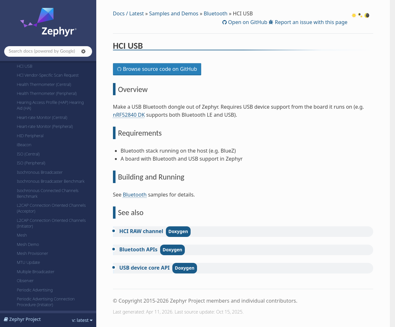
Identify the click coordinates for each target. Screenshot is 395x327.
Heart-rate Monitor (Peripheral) (45, 126)
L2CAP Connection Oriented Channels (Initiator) (51, 223)
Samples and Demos (173, 13)
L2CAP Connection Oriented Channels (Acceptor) (51, 208)
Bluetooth (216, 13)
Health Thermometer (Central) (44, 84)
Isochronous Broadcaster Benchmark (50, 181)
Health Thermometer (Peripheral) (46, 93)
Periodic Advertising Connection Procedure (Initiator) (45, 301)
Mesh (22, 235)
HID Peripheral (30, 135)
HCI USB (24, 66)
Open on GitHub (247, 22)
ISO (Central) (28, 154)
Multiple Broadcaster (35, 271)
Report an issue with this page (310, 22)
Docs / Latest (128, 13)
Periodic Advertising (35, 290)
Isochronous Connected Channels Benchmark (47, 193)
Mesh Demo (28, 244)
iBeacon (24, 144)
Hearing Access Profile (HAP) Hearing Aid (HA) (50, 105)
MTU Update (28, 262)
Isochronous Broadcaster (40, 172)
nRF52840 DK (129, 114)
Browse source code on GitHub (159, 68)
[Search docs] (48, 51)
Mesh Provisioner (32, 253)
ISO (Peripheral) (31, 163)
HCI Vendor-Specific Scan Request (48, 75)
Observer (25, 280)
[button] (83, 51)
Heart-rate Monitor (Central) (42, 117)
